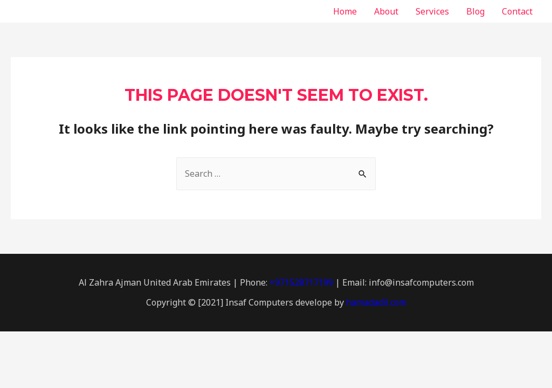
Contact (517, 11)
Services (432, 11)
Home (345, 11)
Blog (475, 11)
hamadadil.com (376, 302)
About (386, 11)
